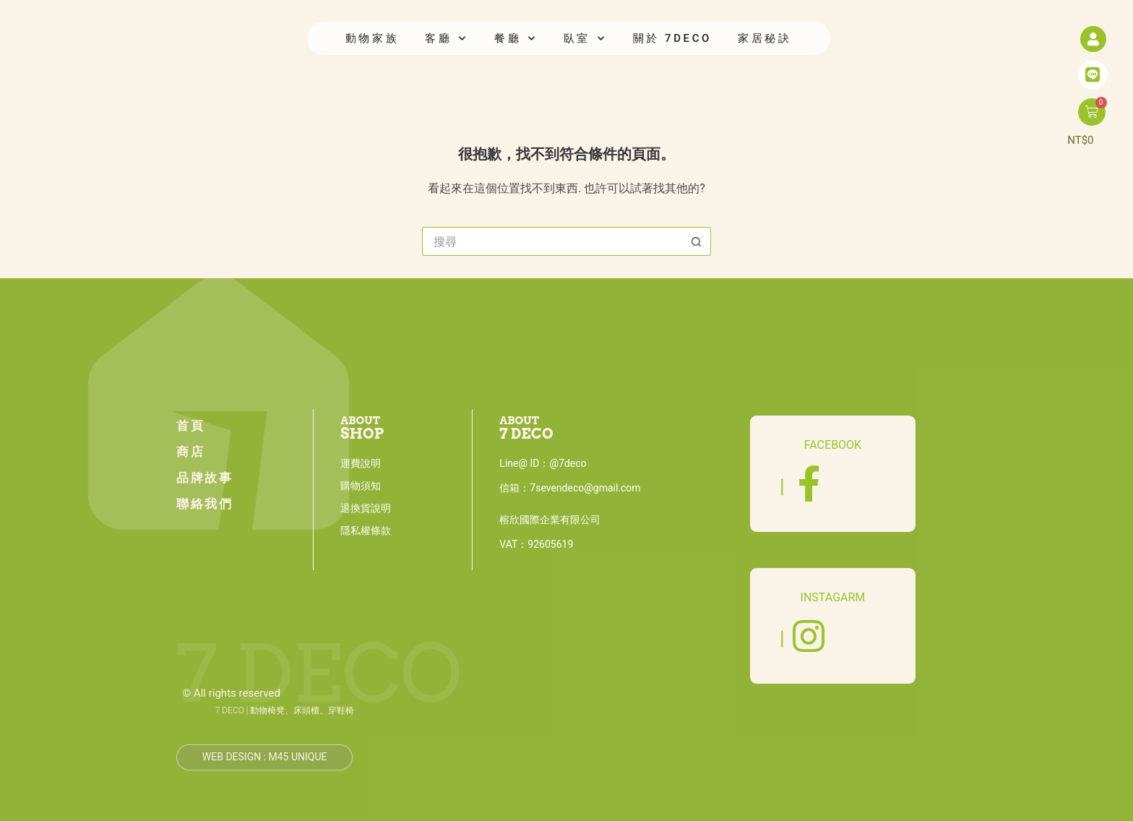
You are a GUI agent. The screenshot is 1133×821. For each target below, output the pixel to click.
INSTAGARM (833, 597)
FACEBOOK (832, 445)
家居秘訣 (764, 38)
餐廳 (516, 38)
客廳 (446, 38)
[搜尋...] (552, 241)
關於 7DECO (672, 38)
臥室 (585, 38)
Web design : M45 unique (264, 756)
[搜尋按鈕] (696, 241)
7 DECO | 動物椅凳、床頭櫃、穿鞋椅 (285, 710)
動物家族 (372, 38)
